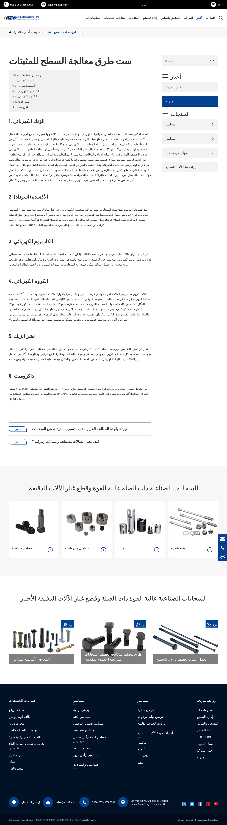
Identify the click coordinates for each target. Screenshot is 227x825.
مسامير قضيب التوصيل (88, 723)
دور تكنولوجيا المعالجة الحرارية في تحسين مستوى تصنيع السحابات (80, 428)
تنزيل (143, 4)
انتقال (12, 762)
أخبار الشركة (174, 87)
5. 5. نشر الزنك (20, 101)
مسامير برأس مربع (85, 755)
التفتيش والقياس (170, 17)
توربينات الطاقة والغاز (23, 730)
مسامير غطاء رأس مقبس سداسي (90, 739)
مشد (121, 548)
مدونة (37, 32)
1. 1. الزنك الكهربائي (23, 80)
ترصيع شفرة (179, 548)
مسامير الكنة (81, 717)
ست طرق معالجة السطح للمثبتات (63, 32)
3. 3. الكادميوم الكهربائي (26, 91)
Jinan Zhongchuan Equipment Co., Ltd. (56, 819)
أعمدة (141, 749)
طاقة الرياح (16, 710)
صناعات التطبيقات (114, 17)
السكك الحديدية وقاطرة (24, 737)
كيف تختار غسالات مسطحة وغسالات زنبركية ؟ (65, 441)
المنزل (17, 32)
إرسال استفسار (31, 802)
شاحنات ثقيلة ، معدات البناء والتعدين (26, 746)
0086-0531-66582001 (18, 4)
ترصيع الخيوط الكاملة (151, 723)
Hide (36, 75)
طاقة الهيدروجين (20, 717)
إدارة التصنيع (150, 17)
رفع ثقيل (14, 755)
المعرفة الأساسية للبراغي (31, 659)
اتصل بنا (210, 17)
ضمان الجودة (205, 744)
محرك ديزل (16, 723)
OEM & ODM (204, 737)
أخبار (199, 17)
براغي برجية (81, 710)
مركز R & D (204, 730)
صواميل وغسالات (177, 153)
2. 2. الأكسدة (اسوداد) (24, 85)
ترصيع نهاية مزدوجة (150, 717)
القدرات (188, 17)
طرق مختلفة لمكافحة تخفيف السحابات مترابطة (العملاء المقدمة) (113, 656)
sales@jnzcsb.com (54, 4)
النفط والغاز (16, 768)
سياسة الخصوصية (207, 819)
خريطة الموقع (186, 819)
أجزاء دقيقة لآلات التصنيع (182, 167)
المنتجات (134, 17)
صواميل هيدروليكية (77, 548)
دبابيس (141, 742)
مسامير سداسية (22, 548)
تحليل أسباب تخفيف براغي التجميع (182, 659)
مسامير (171, 124)
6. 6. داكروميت (20, 107)
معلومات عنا (92, 17)
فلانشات (143, 756)
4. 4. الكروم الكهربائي (24, 96)
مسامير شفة (81, 748)
